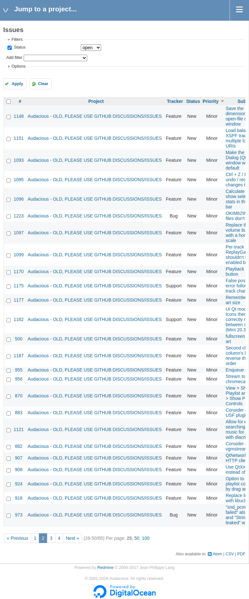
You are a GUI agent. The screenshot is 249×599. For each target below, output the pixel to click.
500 (18, 338)
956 (18, 379)
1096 (19, 199)
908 (18, 469)
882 (18, 446)
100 (145, 538)
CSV (230, 554)
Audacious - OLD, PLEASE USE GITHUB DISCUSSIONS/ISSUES (95, 116)
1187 (19, 355)
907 (18, 457)
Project (95, 101)
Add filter (14, 57)
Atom (217, 554)
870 (18, 395)
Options (18, 66)
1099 (19, 254)
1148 (19, 116)
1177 (19, 300)
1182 (19, 319)
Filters (16, 39)
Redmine (105, 567)
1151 (19, 138)
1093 (19, 160)
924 (18, 483)
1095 (19, 179)
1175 (19, 285)
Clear (43, 84)
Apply (17, 84)
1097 (19, 232)
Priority (211, 101)
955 (18, 369)
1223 (19, 215)
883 (18, 412)
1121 (19, 429)
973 (18, 514)
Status (19, 47)
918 (18, 498)
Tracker (175, 101)
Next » (72, 538)
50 (136, 538)
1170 (19, 271)
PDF (241, 554)
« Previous (17, 538)
